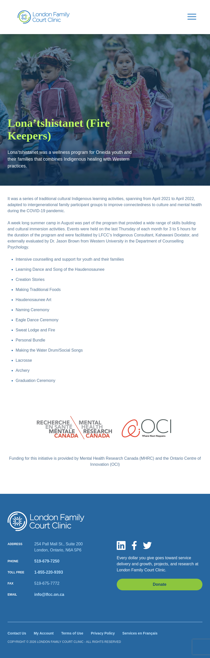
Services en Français (139, 633)
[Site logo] (46, 521)
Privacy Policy (103, 633)
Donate (159, 584)
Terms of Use (72, 633)
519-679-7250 (46, 561)
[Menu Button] (192, 16)
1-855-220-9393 (48, 572)
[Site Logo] (44, 17)
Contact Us (17, 633)
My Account (44, 633)
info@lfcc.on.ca (49, 594)
